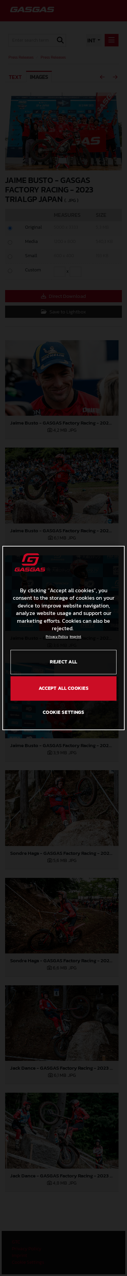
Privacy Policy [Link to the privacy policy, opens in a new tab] (57, 636)
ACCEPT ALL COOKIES (64, 688)
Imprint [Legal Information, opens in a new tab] (75, 636)
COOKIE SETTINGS (63, 712)
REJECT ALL (63, 661)
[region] (63, 638)
